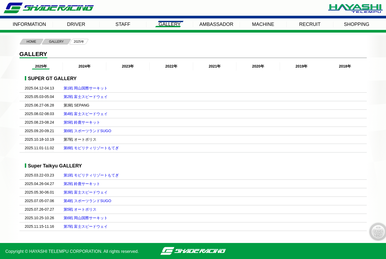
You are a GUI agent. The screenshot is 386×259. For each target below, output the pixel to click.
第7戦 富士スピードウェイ (86, 226)
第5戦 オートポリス (80, 209)
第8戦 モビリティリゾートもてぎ (91, 148)
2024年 (85, 66)
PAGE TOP (378, 233)
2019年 (301, 66)
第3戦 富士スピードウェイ (86, 192)
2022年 (171, 66)
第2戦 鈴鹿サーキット (82, 184)
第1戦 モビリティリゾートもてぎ (91, 175)
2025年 (41, 66)
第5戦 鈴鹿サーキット (82, 122)
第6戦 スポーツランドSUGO (87, 131)
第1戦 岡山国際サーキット (86, 88)
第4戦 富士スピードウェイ (86, 114)
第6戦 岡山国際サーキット (86, 218)
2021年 (215, 66)
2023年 (128, 66)
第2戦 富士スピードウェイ (86, 97)
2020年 (258, 66)
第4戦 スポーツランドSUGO (87, 201)
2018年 (345, 66)
